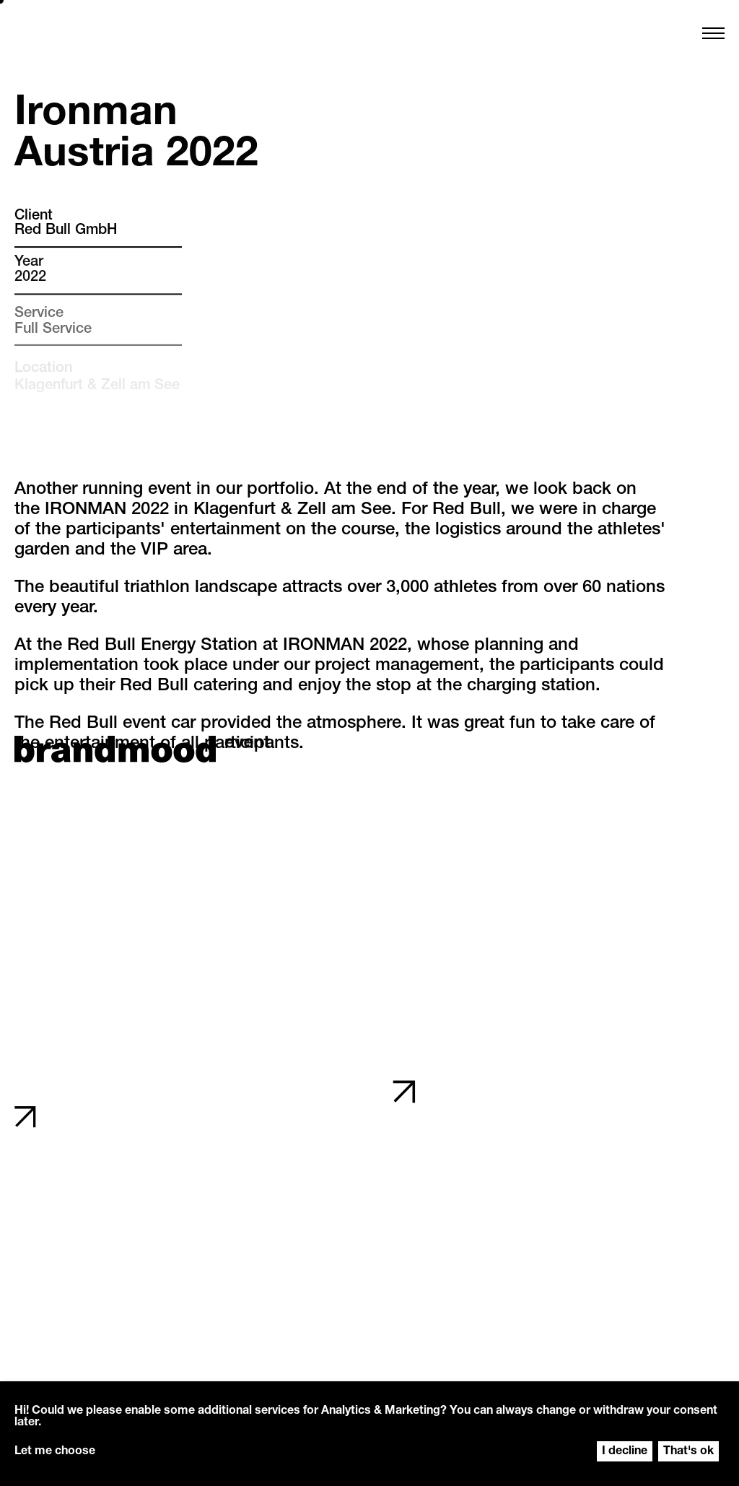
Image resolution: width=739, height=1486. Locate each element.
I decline (624, 1452)
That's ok (688, 1452)
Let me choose (54, 1452)
